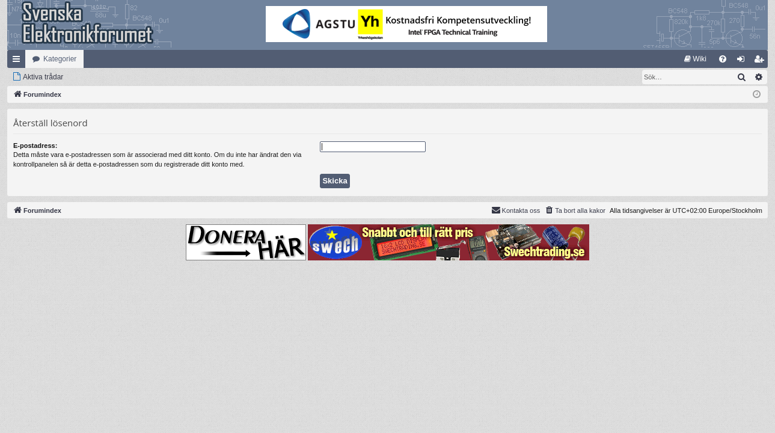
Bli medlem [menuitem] (761, 61)
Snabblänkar (18, 61)
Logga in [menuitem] (743, 61)
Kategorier (59, 59)
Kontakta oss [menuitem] (516, 210)
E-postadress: (35, 145)
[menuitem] (695, 59)
